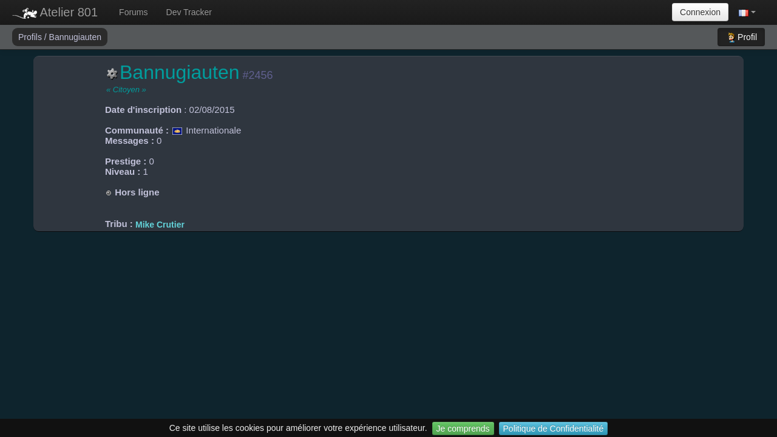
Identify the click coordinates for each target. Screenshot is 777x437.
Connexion (700, 12)
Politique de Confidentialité (553, 428)
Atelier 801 (55, 12)
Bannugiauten (75, 37)
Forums (133, 12)
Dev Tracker (189, 12)
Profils (31, 37)
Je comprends (463, 428)
